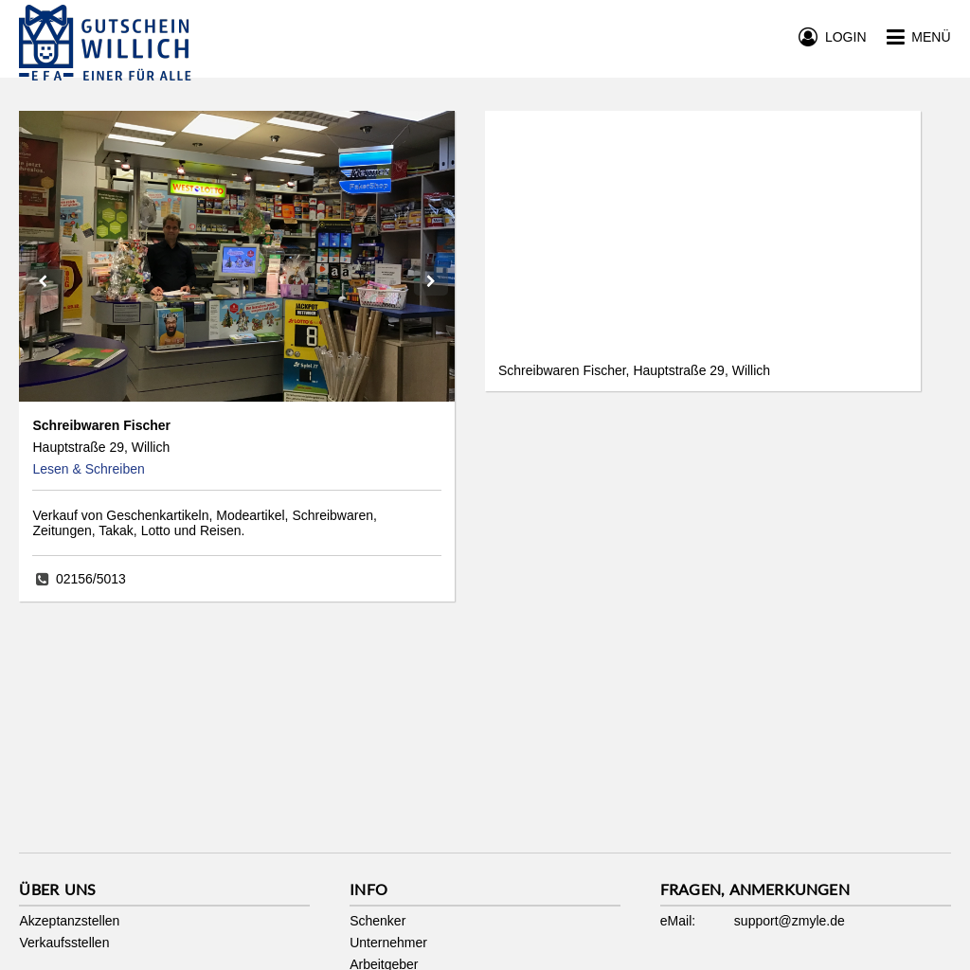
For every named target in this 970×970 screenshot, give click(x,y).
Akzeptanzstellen (69, 920)
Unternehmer (388, 942)
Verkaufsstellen (64, 942)
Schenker (377, 920)
